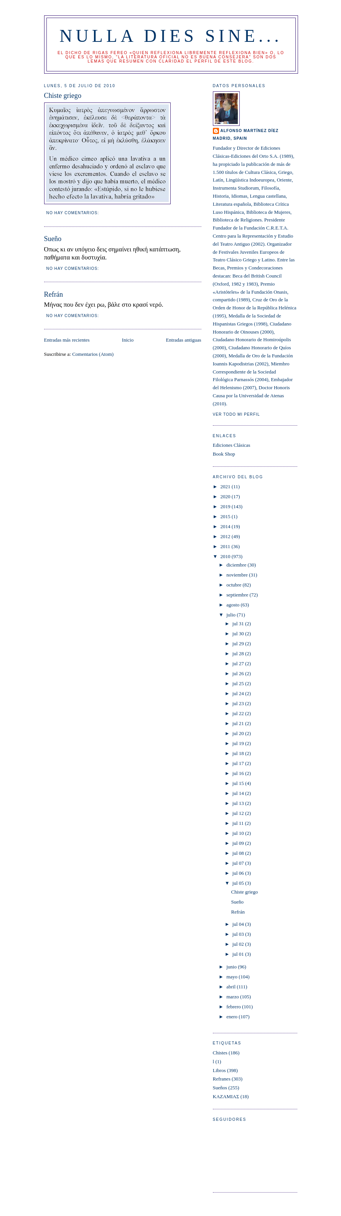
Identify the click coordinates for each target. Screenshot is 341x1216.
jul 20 (238, 733)
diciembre (236, 565)
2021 (226, 486)
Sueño (52, 239)
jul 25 (238, 683)
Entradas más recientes (67, 340)
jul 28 (238, 653)
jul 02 (238, 944)
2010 (226, 556)
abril (231, 987)
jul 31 (238, 623)
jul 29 (238, 643)
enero (232, 1016)
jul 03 (238, 934)
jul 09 (238, 843)
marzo (233, 997)
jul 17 (238, 763)
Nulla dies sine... (170, 36)
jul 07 (238, 863)
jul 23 (238, 703)
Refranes (222, 1079)
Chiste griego (63, 95)
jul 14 (238, 793)
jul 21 (238, 723)
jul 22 (238, 713)
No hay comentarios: (73, 213)
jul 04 (238, 924)
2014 (226, 526)
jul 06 (238, 873)
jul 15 (238, 783)
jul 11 (238, 823)
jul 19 (238, 743)
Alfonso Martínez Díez (250, 131)
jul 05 (238, 883)
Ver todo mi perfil (236, 414)
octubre (234, 585)
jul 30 (238, 633)
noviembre (237, 575)
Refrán (53, 294)
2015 (226, 516)
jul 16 (238, 773)
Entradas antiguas (183, 340)
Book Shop (224, 454)
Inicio (127, 340)
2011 (226, 546)
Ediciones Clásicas (231, 445)
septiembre (237, 595)
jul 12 (238, 813)
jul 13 (238, 803)
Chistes (220, 1053)
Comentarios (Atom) (93, 354)
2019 (226, 506)
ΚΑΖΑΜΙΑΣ (226, 1096)
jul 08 (238, 853)
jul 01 (238, 954)
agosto (233, 605)
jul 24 (238, 693)
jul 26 (238, 673)
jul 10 (238, 833)
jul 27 (238, 663)
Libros (219, 1070)
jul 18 (238, 753)
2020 (226, 496)
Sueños (220, 1087)
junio (232, 967)
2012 (226, 536)
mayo (232, 977)
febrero (234, 1006)
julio (231, 615)
